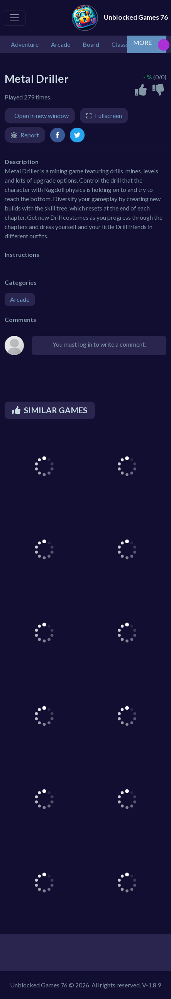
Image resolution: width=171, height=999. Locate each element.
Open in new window (41, 115)
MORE (142, 42)
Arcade (19, 299)
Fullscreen (108, 115)
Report (29, 135)
